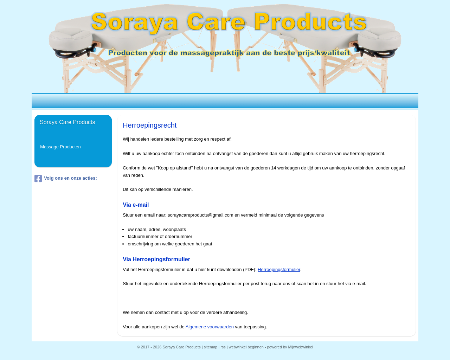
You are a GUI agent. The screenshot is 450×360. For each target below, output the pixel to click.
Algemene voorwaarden (209, 326)
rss (223, 347)
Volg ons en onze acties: (65, 178)
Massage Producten (60, 146)
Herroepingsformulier (279, 269)
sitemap (211, 347)
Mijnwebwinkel (300, 347)
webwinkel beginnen (246, 347)
